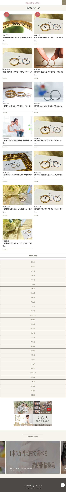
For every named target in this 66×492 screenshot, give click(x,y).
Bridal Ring (5, 44)
